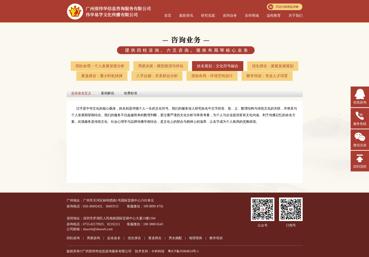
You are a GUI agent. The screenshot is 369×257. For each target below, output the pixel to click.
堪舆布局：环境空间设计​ (212, 76)
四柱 (73, 238)
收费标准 (130, 93)
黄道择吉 (154, 238)
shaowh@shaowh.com (98, 229)
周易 (93, 238)
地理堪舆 (195, 238)
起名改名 (113, 238)
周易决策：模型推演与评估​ (160, 66)
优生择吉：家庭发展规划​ (272, 66)
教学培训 (216, 238)
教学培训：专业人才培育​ (267, 76)
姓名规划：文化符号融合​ (217, 66)
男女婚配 (175, 238)
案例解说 (107, 93)
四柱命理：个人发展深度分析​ (100, 66)
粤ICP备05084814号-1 (183, 251)
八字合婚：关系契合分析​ (157, 76)
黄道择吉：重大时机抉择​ (102, 76)
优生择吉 (134, 238)
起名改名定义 (81, 93)
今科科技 (157, 251)
